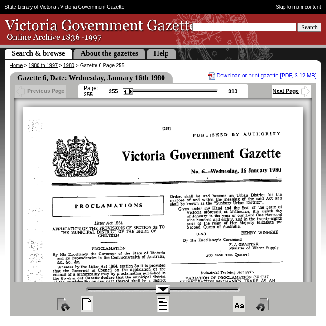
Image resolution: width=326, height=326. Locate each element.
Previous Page (40, 91)
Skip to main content (298, 7)
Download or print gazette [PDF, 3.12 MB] (266, 75)
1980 (68, 65)
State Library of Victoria (30, 7)
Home (16, 65)
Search (309, 27)
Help (161, 53)
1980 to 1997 (43, 65)
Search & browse (38, 53)
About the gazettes (109, 53)
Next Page (291, 91)
